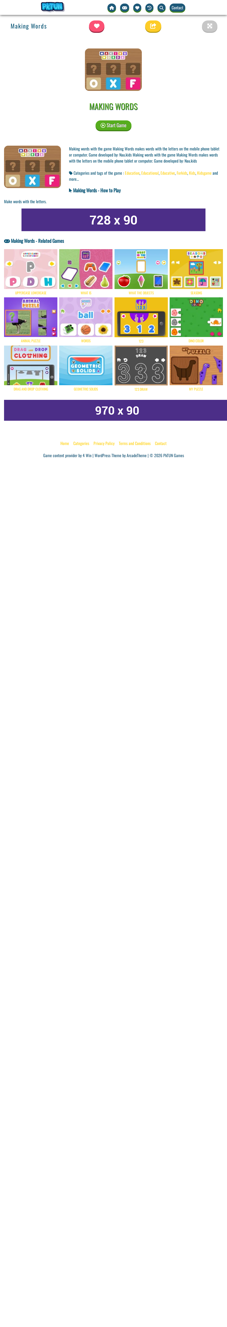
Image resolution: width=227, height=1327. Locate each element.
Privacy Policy (104, 443)
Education (132, 173)
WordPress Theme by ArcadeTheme (121, 455)
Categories (81, 443)
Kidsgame (204, 173)
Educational (150, 173)
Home (64, 443)
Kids (192, 173)
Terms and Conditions (135, 443)
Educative (168, 173)
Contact (177, 8)
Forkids (182, 173)
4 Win (87, 455)
